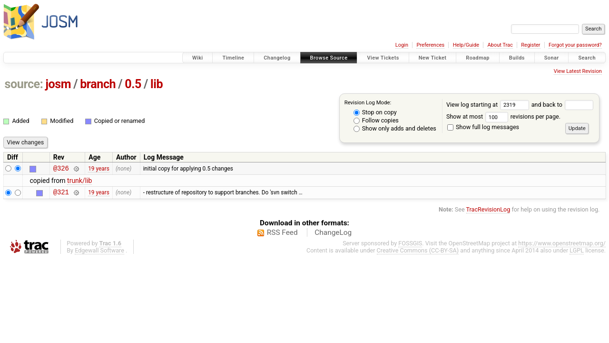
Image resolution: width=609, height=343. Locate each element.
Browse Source (329, 58)
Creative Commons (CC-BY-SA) (418, 253)
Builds (517, 58)
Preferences (430, 45)
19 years (98, 169)
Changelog (277, 58)
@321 (61, 194)
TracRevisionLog (488, 212)
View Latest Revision (578, 71)
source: (24, 84)
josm (58, 84)
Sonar (551, 58)
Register (530, 45)
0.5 (133, 84)
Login (401, 45)
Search (587, 58)
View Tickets (383, 58)
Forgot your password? (575, 45)
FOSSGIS (410, 246)
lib (156, 84)
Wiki (197, 58)
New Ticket (433, 58)
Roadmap (478, 58)
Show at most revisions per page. (503, 116)
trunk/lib (79, 182)
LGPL (577, 253)
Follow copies (376, 120)
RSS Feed (282, 235)
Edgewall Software (99, 253)
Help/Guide (466, 45)
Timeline (233, 58)
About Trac (500, 45)
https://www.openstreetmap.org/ (562, 246)
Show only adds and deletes (395, 128)
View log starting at (488, 104)
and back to (562, 104)
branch (98, 84)
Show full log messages (483, 127)
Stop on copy (375, 112)
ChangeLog (333, 235)
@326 (61, 169)
